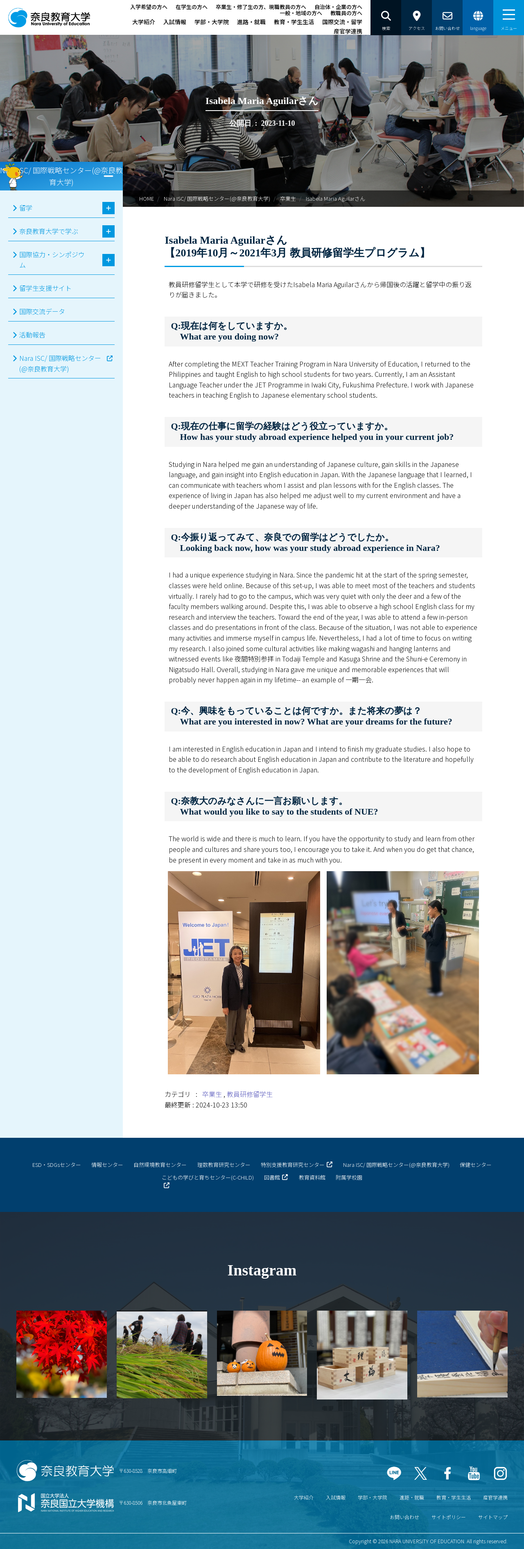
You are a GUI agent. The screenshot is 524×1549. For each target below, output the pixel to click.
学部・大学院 (211, 22)
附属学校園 (349, 1177)
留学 (25, 208)
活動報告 (32, 335)
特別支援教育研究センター (293, 1165)
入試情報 (174, 22)
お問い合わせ (404, 1516)
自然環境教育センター (160, 1165)
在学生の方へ (192, 6)
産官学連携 (348, 31)
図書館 (272, 1177)
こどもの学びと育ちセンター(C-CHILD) (208, 1177)
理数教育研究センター (224, 1165)
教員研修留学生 (250, 1094)
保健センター (476, 1165)
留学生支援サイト (45, 288)
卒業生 (288, 198)
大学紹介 (143, 22)
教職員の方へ (346, 13)
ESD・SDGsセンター (56, 1165)
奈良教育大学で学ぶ (48, 231)
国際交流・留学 (342, 22)
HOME (146, 198)
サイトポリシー (448, 1516)
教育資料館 (312, 1177)
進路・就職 (251, 22)
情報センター (107, 1165)
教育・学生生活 (294, 22)
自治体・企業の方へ (338, 6)
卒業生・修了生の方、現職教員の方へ (261, 6)
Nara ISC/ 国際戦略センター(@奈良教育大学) (217, 198)
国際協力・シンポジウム (52, 259)
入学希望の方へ (148, 6)
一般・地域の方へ (301, 13)
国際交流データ (42, 311)
